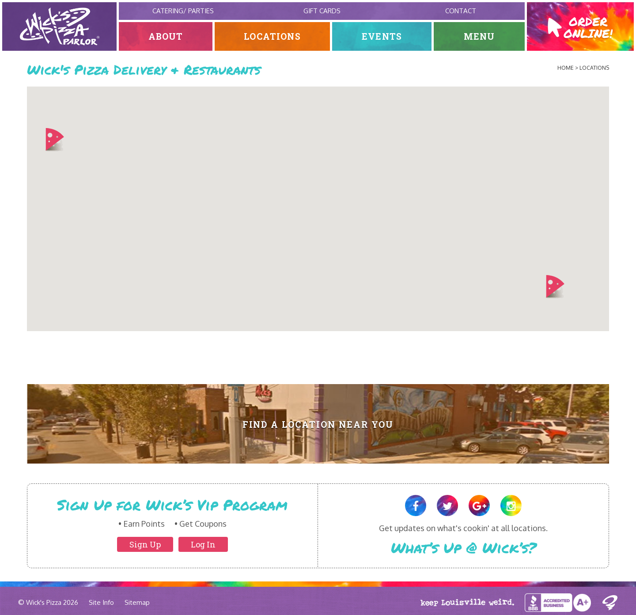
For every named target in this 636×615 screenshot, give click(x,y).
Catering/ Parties (183, 11)
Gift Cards (322, 11)
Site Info (101, 602)
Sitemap (137, 602)
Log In (203, 544)
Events (382, 36)
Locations (272, 36)
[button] (54, 140)
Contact (460, 11)
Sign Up (145, 544)
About (165, 36)
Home (565, 67)
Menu (479, 36)
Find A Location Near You (318, 424)
